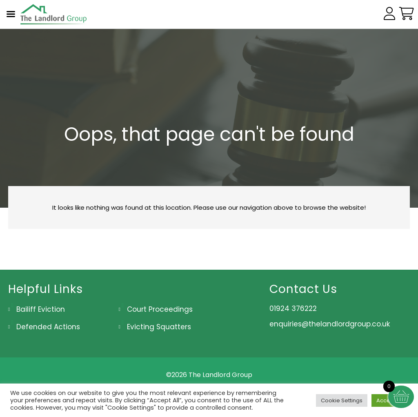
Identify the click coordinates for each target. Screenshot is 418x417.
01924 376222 (293, 308)
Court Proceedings (160, 309)
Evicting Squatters (159, 327)
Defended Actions (48, 327)
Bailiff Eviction (40, 309)
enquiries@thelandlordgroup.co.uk (329, 324)
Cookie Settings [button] (341, 400)
